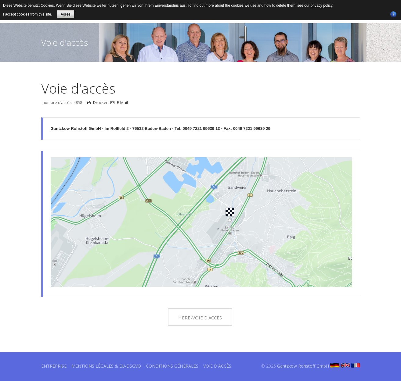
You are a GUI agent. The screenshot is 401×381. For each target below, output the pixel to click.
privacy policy (321, 5)
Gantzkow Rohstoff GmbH (303, 366)
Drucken (98, 102)
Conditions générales (172, 366)
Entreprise (54, 366)
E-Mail (119, 102)
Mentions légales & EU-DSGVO (106, 366)
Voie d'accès (217, 366)
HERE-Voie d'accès (200, 318)
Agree (65, 14)
